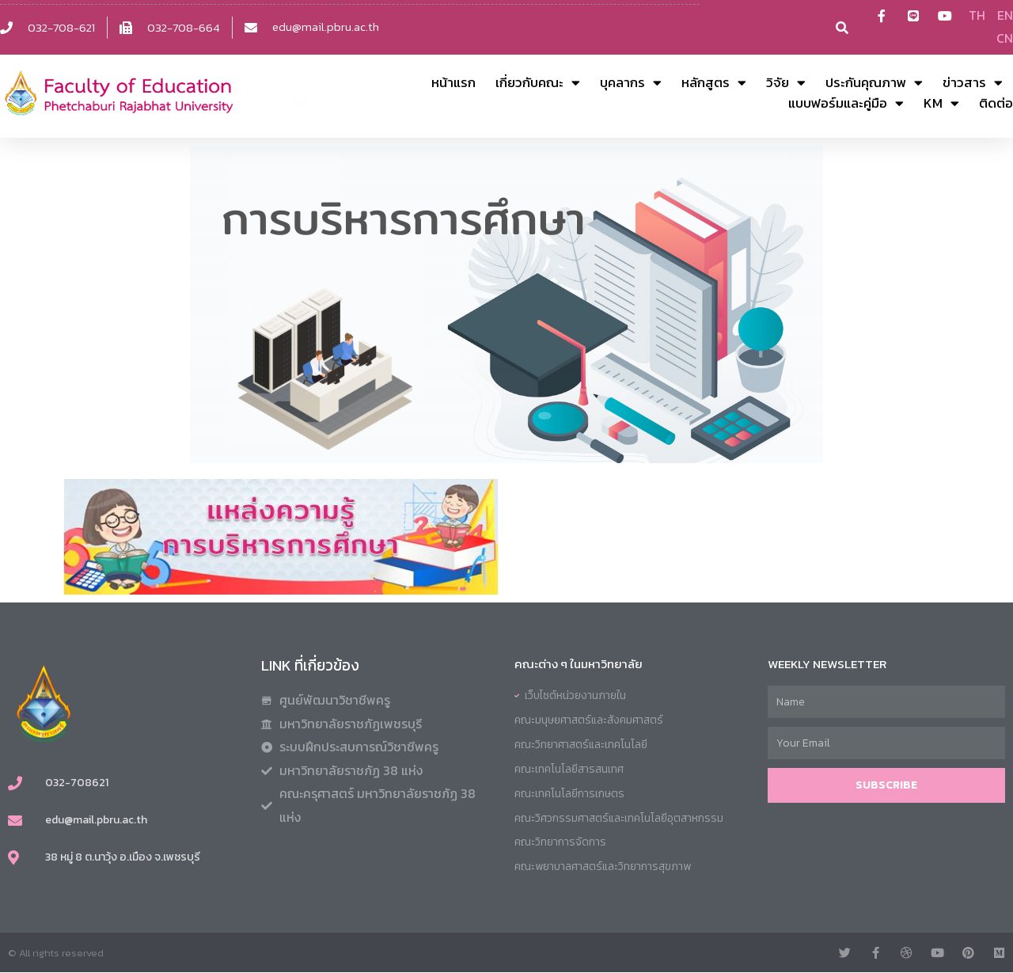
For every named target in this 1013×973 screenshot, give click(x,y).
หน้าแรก (453, 83)
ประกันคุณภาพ (874, 83)
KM (941, 103)
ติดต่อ (996, 103)
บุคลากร (631, 83)
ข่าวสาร (973, 83)
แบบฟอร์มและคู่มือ (846, 103)
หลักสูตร (713, 83)
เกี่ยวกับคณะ (537, 83)
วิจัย (786, 83)
